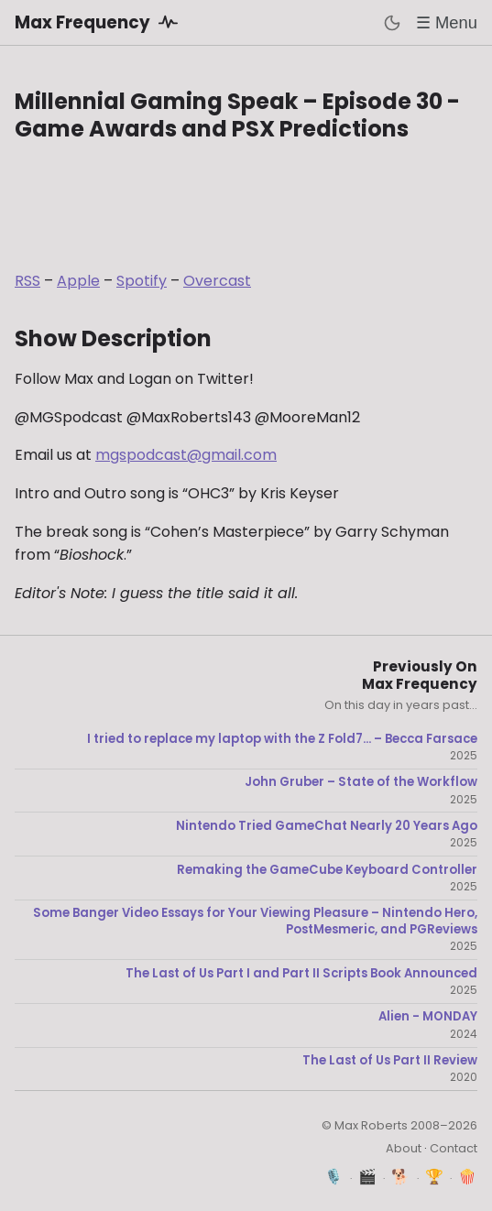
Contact (453, 1148)
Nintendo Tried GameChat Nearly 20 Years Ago (326, 826)
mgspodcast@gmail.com (186, 454)
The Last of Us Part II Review (389, 1061)
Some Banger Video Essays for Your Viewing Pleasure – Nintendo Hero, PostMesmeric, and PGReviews (255, 921)
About (403, 1148)
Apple (78, 280)
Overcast (217, 280)
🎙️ (334, 1176)
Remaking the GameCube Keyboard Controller (327, 870)
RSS (27, 280)
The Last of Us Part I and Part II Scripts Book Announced (301, 974)
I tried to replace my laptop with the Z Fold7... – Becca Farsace (282, 739)
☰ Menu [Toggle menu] (446, 22)
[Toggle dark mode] (392, 23)
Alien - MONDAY (427, 1017)
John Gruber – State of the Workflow (361, 782)
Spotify (141, 280)
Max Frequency (99, 22)
